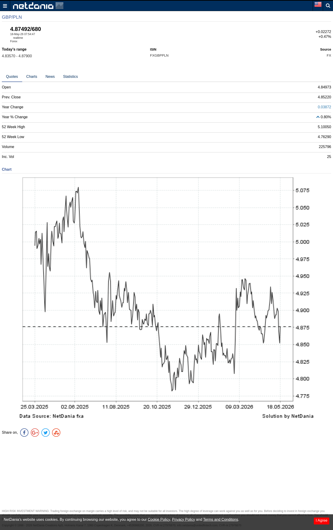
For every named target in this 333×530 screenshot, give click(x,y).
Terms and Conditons (220, 519)
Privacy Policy (183, 519)
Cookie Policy (159, 519)
